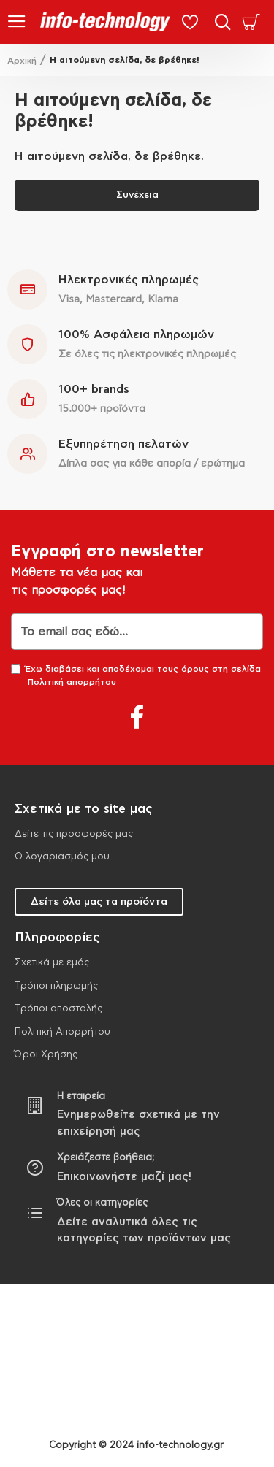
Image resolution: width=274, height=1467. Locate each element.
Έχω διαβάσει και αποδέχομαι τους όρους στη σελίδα (136, 676)
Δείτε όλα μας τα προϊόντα (99, 902)
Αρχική (22, 60)
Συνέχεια (137, 195)
